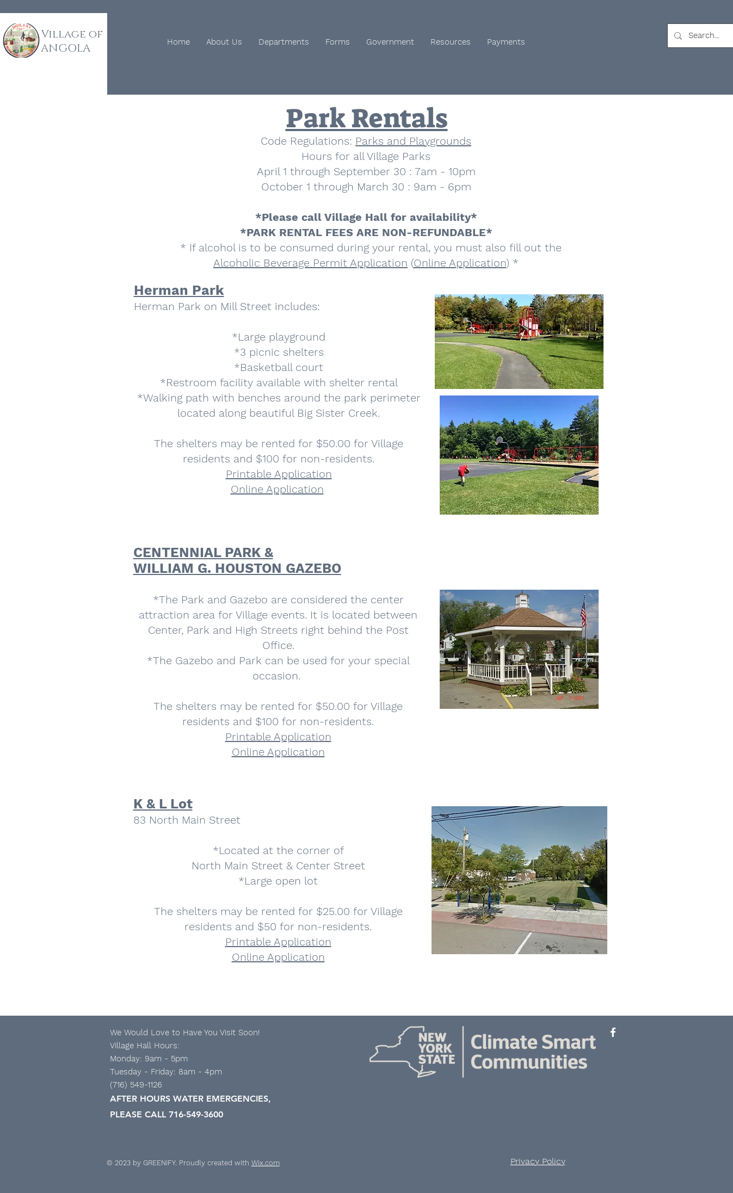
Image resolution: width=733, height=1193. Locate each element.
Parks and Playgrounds (413, 140)
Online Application (460, 262)
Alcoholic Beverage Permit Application (310, 262)
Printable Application (279, 473)
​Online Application (278, 956)
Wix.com (265, 1163)
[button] (224, 42)
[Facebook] (613, 1032)
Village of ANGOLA (72, 41)
